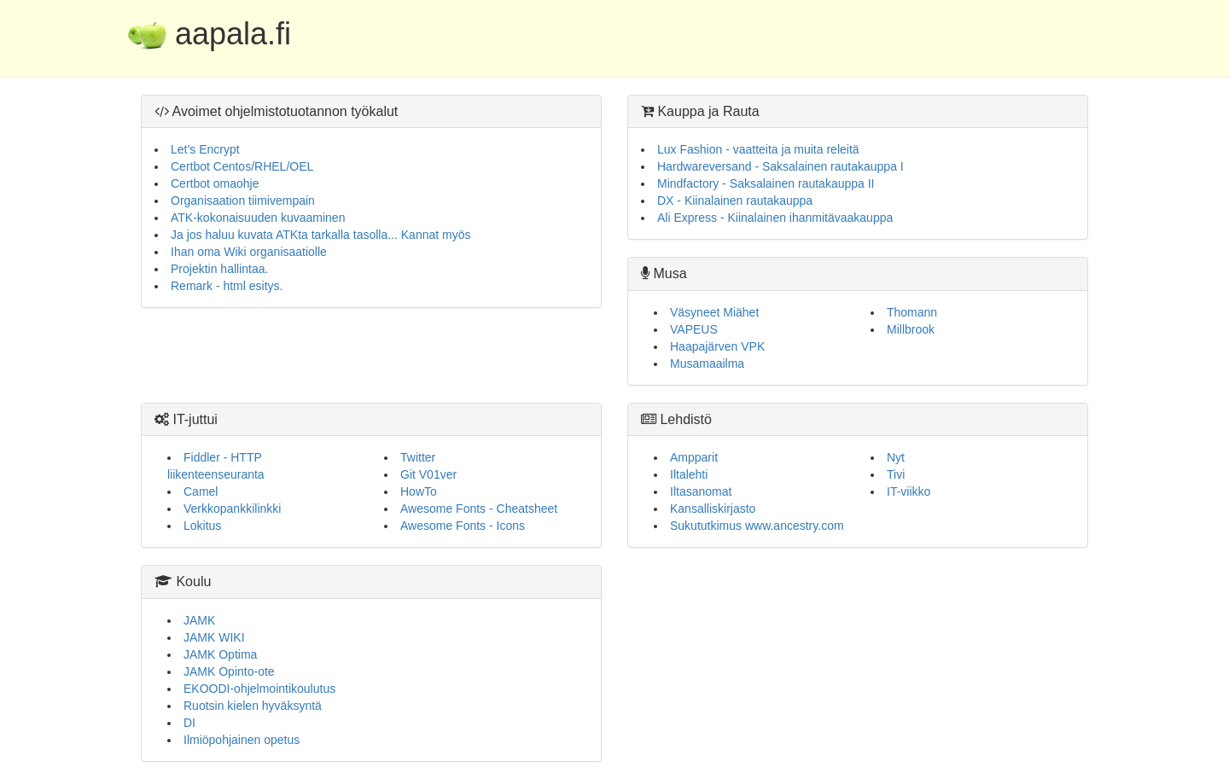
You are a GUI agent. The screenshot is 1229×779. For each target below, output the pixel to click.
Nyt (896, 457)
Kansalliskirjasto (712, 508)
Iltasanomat (700, 491)
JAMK (199, 620)
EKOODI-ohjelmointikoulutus (259, 688)
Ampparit (694, 457)
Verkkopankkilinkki (232, 508)
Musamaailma (707, 363)
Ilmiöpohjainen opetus (241, 740)
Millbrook (911, 329)
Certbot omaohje (215, 183)
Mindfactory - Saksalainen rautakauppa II (765, 183)
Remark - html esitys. (226, 286)
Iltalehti (689, 474)
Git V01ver (428, 474)
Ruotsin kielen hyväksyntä (252, 705)
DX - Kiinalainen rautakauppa (735, 200)
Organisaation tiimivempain (243, 200)
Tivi (896, 474)
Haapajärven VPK (717, 346)
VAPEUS (694, 329)
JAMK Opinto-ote (229, 671)
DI (189, 723)
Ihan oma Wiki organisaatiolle (249, 252)
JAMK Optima (220, 654)
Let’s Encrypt (205, 149)
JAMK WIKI (214, 637)
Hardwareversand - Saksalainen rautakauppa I (780, 166)
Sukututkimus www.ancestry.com (757, 525)
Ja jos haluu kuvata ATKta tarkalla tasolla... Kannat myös (320, 234)
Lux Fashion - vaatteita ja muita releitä (758, 149)
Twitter (417, 457)
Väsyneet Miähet (714, 312)
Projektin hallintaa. (219, 269)
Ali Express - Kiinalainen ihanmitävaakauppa (775, 217)
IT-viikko (908, 491)
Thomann (912, 312)
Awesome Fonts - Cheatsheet (478, 508)
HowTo (418, 491)
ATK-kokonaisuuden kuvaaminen (258, 217)
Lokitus (202, 525)
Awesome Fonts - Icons (462, 525)
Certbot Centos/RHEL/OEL (242, 166)
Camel (200, 491)
